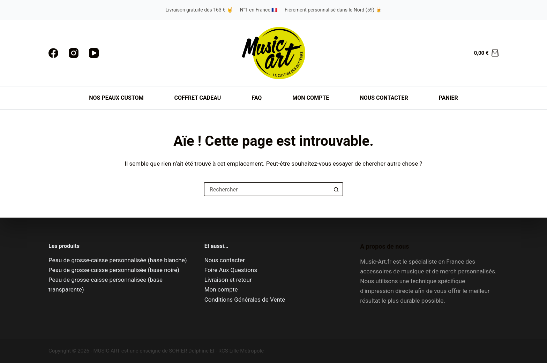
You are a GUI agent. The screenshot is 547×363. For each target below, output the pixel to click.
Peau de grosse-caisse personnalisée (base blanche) (117, 260)
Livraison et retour (228, 279)
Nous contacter (384, 97)
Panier (448, 97)
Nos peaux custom (116, 97)
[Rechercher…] (266, 189)
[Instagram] (73, 53)
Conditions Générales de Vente (244, 299)
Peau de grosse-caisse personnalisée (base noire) (113, 269)
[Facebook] (53, 53)
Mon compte (310, 97)
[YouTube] (94, 53)
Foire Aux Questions (230, 269)
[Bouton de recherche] (336, 189)
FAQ (257, 97)
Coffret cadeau (197, 97)
